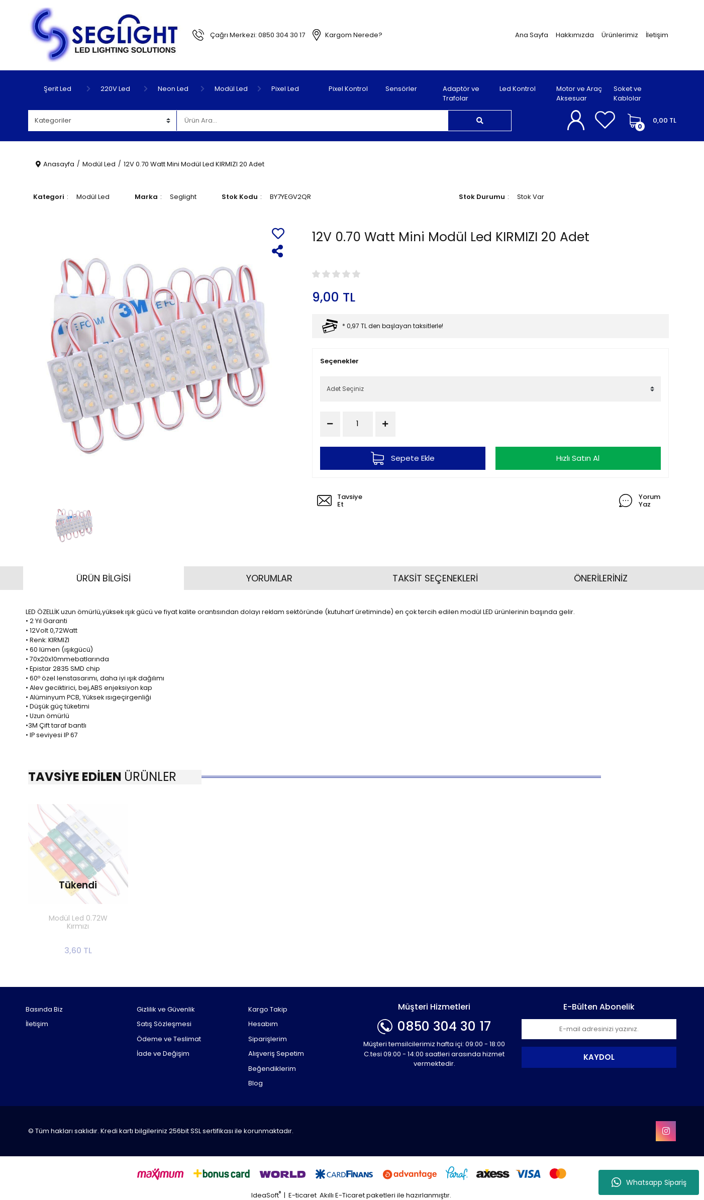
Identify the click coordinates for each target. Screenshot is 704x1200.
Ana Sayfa (531, 35)
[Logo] (105, 34)
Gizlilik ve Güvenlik (166, 1009)
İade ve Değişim (163, 1053)
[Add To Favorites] (278, 233)
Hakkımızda (575, 35)
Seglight (183, 197)
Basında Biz (44, 1009)
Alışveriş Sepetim (276, 1053)
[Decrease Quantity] (330, 424)
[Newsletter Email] (599, 1029)
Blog (255, 1083)
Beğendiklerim (272, 1068)
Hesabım (263, 1024)
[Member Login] (577, 120)
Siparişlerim (267, 1039)
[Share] (278, 251)
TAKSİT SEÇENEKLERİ (435, 578)
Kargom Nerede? (353, 35)
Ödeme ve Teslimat (169, 1039)
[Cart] (649, 120)
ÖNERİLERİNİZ (601, 578)
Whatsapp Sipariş (649, 1182)
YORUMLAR (269, 578)
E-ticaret (302, 1195)
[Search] (312, 121)
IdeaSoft (266, 1195)
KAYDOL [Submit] (599, 1057)
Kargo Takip (267, 1009)
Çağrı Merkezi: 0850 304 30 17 (257, 35)
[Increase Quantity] (385, 424)
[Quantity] (358, 424)
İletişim (657, 35)
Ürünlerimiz (619, 35)
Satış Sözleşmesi (164, 1024)
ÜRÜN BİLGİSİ (103, 578)
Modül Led (93, 197)
